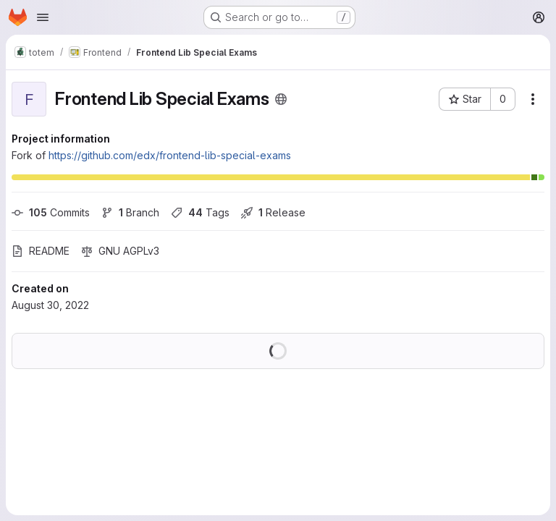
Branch (130, 212)
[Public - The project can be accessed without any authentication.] (281, 99)
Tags (200, 212)
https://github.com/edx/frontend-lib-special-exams (170, 155)
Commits (51, 212)
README (41, 251)
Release (273, 212)
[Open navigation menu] (42, 17)
